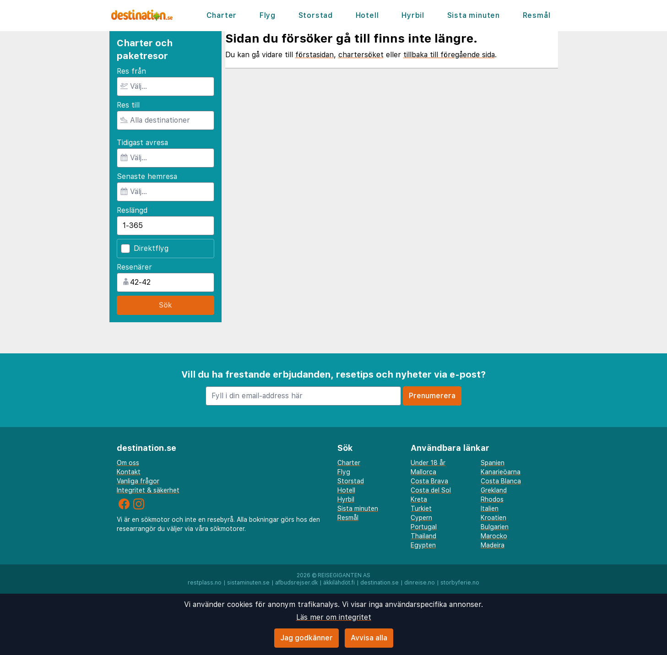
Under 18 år (428, 462)
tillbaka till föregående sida (449, 54)
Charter (221, 15)
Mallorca (423, 472)
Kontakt (129, 472)
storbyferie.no (459, 582)
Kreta (419, 499)
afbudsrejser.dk (296, 582)
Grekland (494, 490)
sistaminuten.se (248, 582)
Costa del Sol (431, 490)
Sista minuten (473, 15)
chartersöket (361, 54)
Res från (131, 71)
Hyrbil (412, 15)
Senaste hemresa (147, 176)
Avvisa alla (369, 637)
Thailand (423, 536)
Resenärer (134, 267)
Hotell (367, 15)
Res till (128, 105)
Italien (490, 508)
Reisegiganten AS (344, 575)
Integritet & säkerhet (148, 490)
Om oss (128, 462)
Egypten (423, 545)
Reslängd (132, 210)
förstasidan (314, 54)
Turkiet (421, 508)
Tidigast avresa (142, 142)
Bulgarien (495, 526)
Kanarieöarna (501, 472)
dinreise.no (419, 582)
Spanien (492, 462)
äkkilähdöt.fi (339, 582)
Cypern (421, 517)
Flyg (268, 15)
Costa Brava (429, 481)
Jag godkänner (306, 637)
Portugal (424, 526)
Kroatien (493, 517)
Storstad (315, 15)
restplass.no (205, 582)
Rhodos (492, 499)
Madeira (492, 545)
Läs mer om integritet (333, 617)
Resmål (537, 15)
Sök (165, 305)
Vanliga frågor (138, 481)
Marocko (494, 536)
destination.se (379, 582)
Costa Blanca (501, 481)
